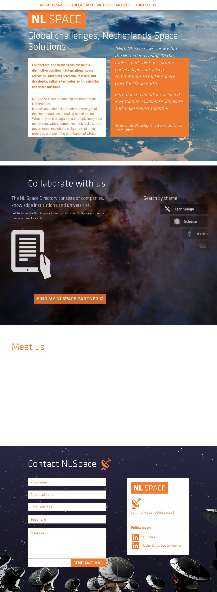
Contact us (146, 5)
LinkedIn (135, 537)
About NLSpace (53, 5)
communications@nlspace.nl (152, 512)
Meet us (123, 5)
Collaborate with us (91, 5)
